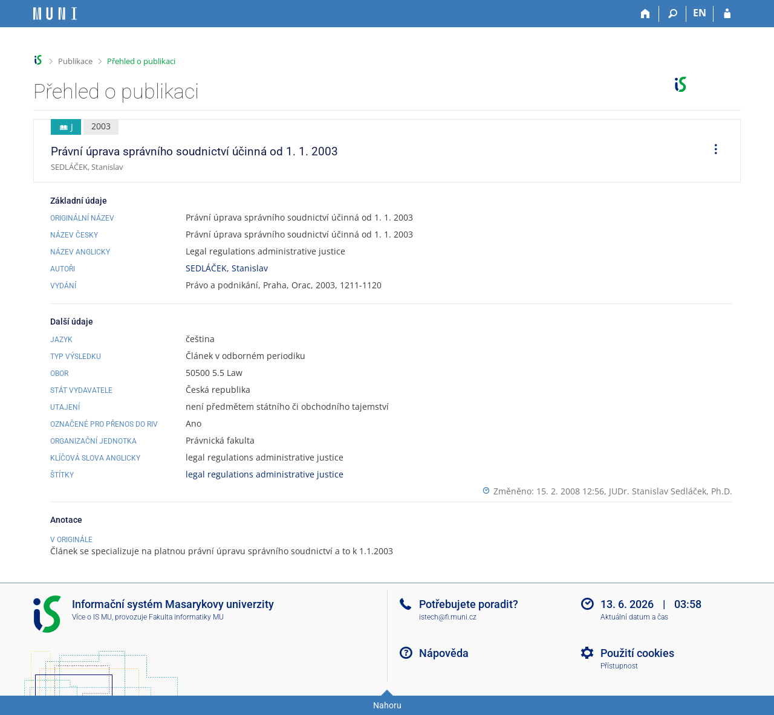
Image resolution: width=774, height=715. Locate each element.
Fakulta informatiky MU (186, 617)
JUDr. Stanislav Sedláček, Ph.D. (670, 491)
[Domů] (645, 14)
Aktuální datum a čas (634, 617)
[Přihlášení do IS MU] (727, 14)
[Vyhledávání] (672, 14)
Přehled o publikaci (141, 61)
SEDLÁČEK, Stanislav (227, 268)
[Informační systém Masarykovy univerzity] (55, 13)
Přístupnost (619, 666)
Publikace (75, 61)
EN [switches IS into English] (699, 12)
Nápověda (444, 653)
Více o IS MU (92, 617)
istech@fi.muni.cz (447, 617)
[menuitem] (711, 151)
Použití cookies (637, 653)
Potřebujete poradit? (468, 604)
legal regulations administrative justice (264, 474)
